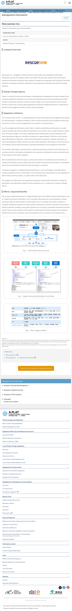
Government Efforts (8, 435)
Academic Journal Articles (9, 524)
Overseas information (8, 572)
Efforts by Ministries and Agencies (12, 438)
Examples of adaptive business (13, 390)
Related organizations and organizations (13, 562)
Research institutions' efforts (10, 441)
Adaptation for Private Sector (12, 381)
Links (4, 555)
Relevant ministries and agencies (11, 559)
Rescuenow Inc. (11, 355)
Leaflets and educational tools (11, 500)
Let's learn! (5, 485)
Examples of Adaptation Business (11, 474)
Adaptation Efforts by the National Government (18, 431)
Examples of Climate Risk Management (16, 385)
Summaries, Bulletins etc (9, 528)
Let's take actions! (7, 489)
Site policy (5, 510)
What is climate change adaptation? (12, 423)
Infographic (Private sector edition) (11, 400)
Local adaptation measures (10, 453)
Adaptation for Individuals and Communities (17, 482)
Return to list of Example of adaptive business (37, 368)
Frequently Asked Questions (10, 583)
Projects (4, 565)
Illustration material (8, 503)
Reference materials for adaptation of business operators (18, 531)
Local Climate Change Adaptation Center (14, 462)
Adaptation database (8, 539)
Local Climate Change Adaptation (13, 446)
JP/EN (66, 18)
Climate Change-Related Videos (11, 551)
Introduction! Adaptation (9, 492)
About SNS (5, 506)
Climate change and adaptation (12, 420)
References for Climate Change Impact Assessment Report (18, 521)
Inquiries (5, 576)
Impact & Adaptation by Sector (11, 427)
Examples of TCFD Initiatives (13, 394)
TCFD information (7, 568)
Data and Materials (8, 518)
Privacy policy (6, 513)
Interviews (5, 449)
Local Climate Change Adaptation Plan (13, 459)
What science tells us (8, 456)
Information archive (9, 544)
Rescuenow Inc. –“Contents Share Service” (20, 358)
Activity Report (6, 547)
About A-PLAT (6, 496)
